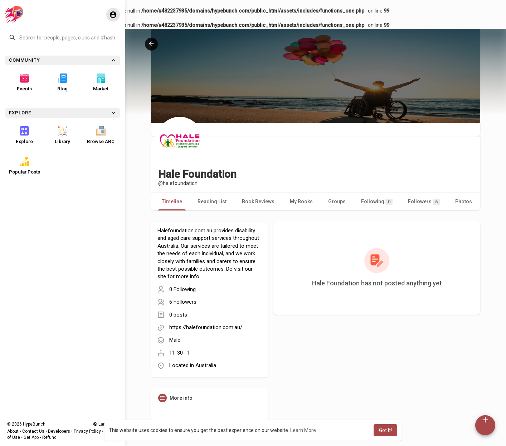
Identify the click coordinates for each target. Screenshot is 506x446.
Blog (62, 82)
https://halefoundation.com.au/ (205, 327)
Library (62, 135)
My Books (301, 201)
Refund (49, 437)
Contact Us (33, 431)
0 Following (182, 289)
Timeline (172, 201)
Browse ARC (101, 135)
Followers (424, 202)
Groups (337, 201)
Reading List (212, 201)
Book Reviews (258, 201)
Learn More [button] (303, 430)
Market (100, 82)
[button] (62, 37)
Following (377, 202)
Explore (24, 135)
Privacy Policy (87, 431)
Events (24, 82)
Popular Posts (24, 166)
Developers (59, 431)
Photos (463, 201)
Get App (31, 437)
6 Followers (182, 302)
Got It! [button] (385, 430)
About (13, 431)
